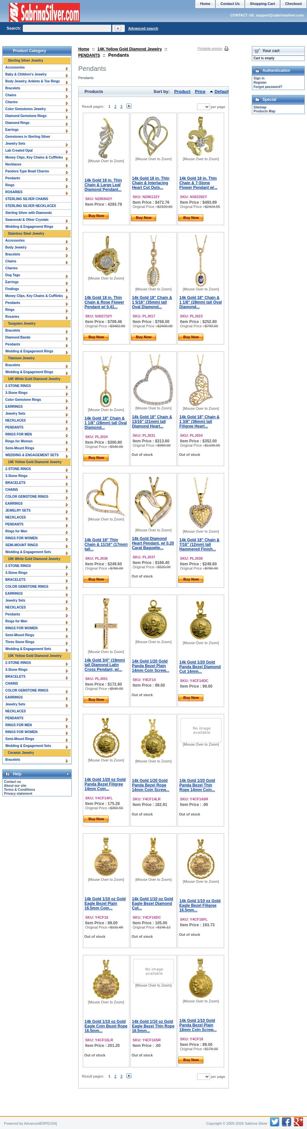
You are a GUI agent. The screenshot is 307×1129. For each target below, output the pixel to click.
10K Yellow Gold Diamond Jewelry (35, 656)
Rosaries (12, 316)
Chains (10, 95)
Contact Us (230, 4)
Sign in (259, 78)
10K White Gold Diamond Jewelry (34, 559)
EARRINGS (14, 406)
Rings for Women (19, 441)
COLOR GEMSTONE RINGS (26, 496)
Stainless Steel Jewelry (26, 233)
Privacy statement (18, 793)
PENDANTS (89, 55)
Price (200, 91)
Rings (10, 185)
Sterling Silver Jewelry (25, 60)
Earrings (12, 130)
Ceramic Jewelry (21, 753)
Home (83, 49)
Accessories (15, 67)
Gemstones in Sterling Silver (27, 136)
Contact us (12, 782)
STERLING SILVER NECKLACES (30, 206)
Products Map (264, 111)
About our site (15, 785)
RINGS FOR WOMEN (21, 538)
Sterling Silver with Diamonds (28, 213)
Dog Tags (12, 275)
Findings (12, 289)
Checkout (293, 4)
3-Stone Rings (16, 393)
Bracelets (12, 88)
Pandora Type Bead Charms (27, 171)
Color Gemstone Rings (23, 399)
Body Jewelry (15, 247)
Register (260, 82)
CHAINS (11, 489)
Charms (11, 102)
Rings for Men (16, 531)
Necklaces (13, 164)
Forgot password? (268, 87)
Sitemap (260, 107)
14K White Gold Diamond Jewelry (34, 379)
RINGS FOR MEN (18, 434)
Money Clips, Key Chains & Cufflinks (34, 157)
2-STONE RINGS (18, 386)
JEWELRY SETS (18, 510)
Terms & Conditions (19, 789)
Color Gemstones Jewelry (25, 109)
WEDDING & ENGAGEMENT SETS (32, 455)
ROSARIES (13, 192)
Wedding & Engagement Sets (28, 552)
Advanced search (143, 28)
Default (222, 91)
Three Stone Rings (19, 642)
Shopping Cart (262, 4)
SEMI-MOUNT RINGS (21, 545)
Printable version (210, 48)
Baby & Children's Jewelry (26, 74)
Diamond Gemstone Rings (26, 116)
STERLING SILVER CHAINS (26, 199)
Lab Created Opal (19, 150)
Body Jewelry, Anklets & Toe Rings (32, 81)
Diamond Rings (17, 123)
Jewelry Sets (15, 143)
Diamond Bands (17, 337)
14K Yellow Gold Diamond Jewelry (129, 49)
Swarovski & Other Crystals (27, 220)
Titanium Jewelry (21, 358)
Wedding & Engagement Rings (29, 226)
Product (182, 91)
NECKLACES (15, 420)
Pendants (12, 178)
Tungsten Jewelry (22, 323)
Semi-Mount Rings (19, 448)
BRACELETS (15, 483)
